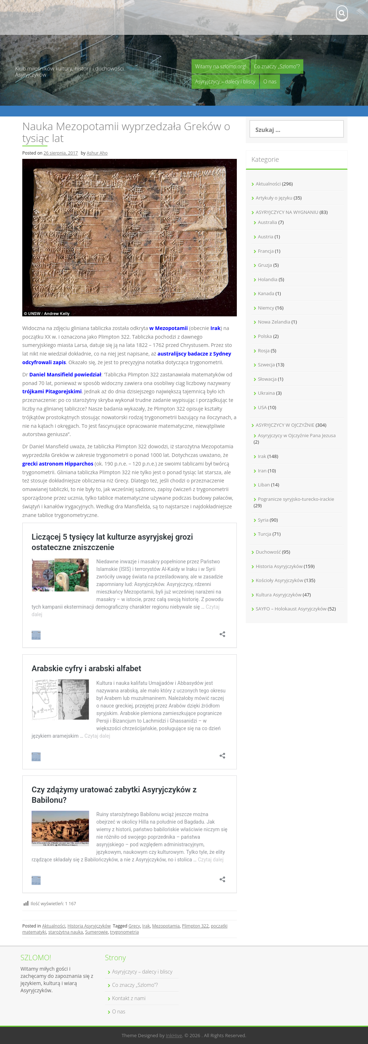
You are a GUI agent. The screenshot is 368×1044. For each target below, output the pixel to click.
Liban (264, 484)
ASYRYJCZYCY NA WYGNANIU (287, 212)
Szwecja (266, 364)
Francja (266, 251)
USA (262, 407)
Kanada (266, 293)
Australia (267, 222)
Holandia (267, 279)
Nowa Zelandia (274, 322)
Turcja (264, 534)
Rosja (264, 350)
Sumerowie (96, 932)
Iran (262, 470)
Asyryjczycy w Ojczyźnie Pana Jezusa (297, 435)
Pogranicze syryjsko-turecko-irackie (296, 499)
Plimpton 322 (195, 926)
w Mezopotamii (169, 328)
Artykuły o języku (274, 197)
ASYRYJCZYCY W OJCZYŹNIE (285, 425)
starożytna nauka (65, 932)
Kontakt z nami (32, 17)
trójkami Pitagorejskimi (52, 391)
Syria (263, 520)
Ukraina (266, 393)
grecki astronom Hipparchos (57, 463)
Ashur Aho (97, 153)
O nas (270, 81)
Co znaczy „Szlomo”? (277, 66)
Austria (265, 236)
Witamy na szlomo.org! (220, 66)
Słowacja (267, 379)
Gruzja (265, 265)
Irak (216, 328)
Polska (265, 336)
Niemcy (266, 307)
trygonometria (124, 932)
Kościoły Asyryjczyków (279, 580)
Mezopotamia (166, 926)
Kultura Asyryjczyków (279, 594)
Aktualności (53, 926)
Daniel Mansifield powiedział (65, 374)
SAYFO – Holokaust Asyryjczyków (291, 608)
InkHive (174, 1035)
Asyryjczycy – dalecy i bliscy (225, 81)
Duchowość (268, 552)
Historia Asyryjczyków (89, 926)
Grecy (134, 926)
